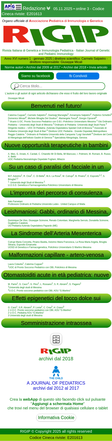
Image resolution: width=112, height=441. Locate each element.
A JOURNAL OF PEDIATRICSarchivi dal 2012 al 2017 (56, 383)
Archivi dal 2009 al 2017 (43, 67)
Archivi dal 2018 (74, 67)
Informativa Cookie (56, 417)
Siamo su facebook (36, 76)
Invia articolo (98, 67)
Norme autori (14, 67)
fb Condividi (78, 76)
